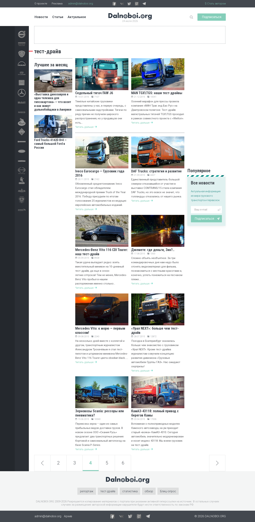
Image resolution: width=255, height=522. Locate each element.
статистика (130, 491)
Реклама (57, 3)
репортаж (86, 491)
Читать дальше (86, 127)
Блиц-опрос (168, 491)
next (217, 463)
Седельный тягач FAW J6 (94, 93)
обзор (149, 491)
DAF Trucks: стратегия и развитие (156, 171)
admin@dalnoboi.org (80, 3)
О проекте (41, 3)
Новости (41, 17)
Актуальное (77, 17)
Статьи (57, 17)
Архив (68, 516)
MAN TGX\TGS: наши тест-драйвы (156, 93)
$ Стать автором (215, 3)
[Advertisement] (53, 206)
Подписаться (211, 17)
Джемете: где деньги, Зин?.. (152, 250)
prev (42, 463)
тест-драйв (107, 491)
